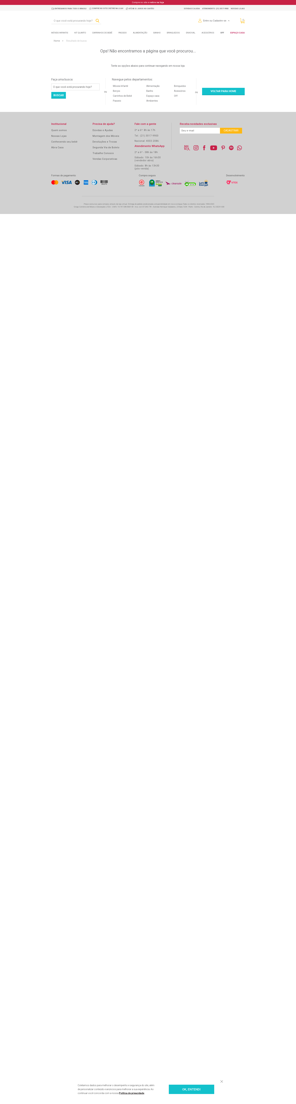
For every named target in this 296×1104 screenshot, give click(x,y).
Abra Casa (57, 147)
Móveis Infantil (120, 86)
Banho (157, 33)
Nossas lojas (238, 9)
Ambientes (152, 100)
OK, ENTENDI (191, 1089)
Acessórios (208, 33)
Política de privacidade (131, 1093)
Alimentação (140, 33)
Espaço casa (152, 96)
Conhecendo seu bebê (64, 141)
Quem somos (59, 130)
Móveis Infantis (59, 33)
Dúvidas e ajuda (192, 9)
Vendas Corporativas (105, 159)
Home (57, 40)
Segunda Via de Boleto (106, 147)
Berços (116, 91)
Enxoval (190, 33)
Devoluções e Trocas (105, 141)
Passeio (122, 33)
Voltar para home (223, 91)
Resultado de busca (76, 40)
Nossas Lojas (59, 136)
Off (176, 96)
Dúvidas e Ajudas (103, 130)
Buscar (58, 95)
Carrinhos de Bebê (122, 96)
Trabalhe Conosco (103, 153)
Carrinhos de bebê (102, 33)
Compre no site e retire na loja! (107, 8)
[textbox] (76, 21)
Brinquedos (173, 33)
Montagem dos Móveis (106, 136)
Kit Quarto (80, 33)
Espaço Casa (237, 33)
